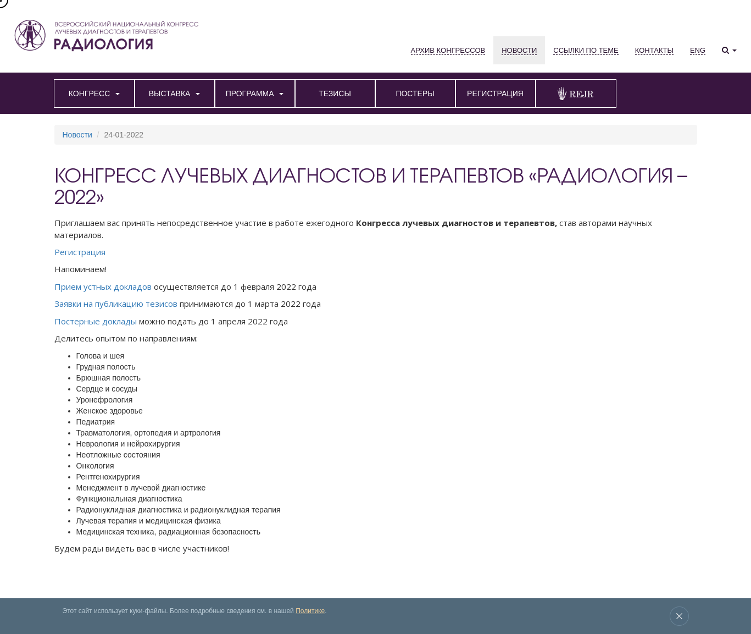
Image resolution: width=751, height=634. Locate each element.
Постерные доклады (95, 321)
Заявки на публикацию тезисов (115, 303)
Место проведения (233, 593)
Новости (77, 134)
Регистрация (79, 251)
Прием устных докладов (103, 286)
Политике (310, 611)
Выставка (99, 593)
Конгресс (66, 593)
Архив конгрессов (145, 593)
